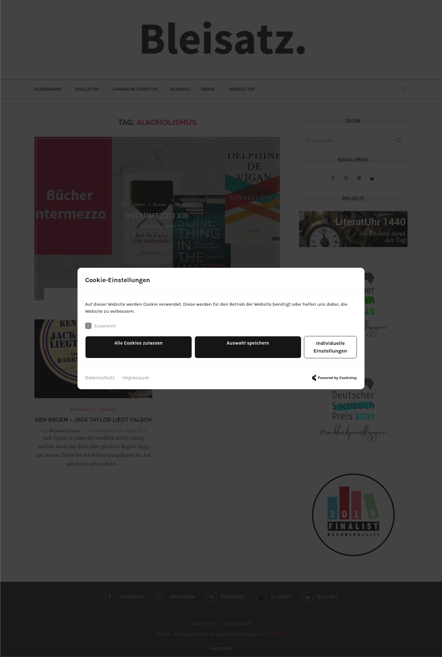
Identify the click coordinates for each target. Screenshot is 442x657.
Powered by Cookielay (333, 375)
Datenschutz (100, 375)
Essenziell (101, 330)
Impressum (135, 375)
